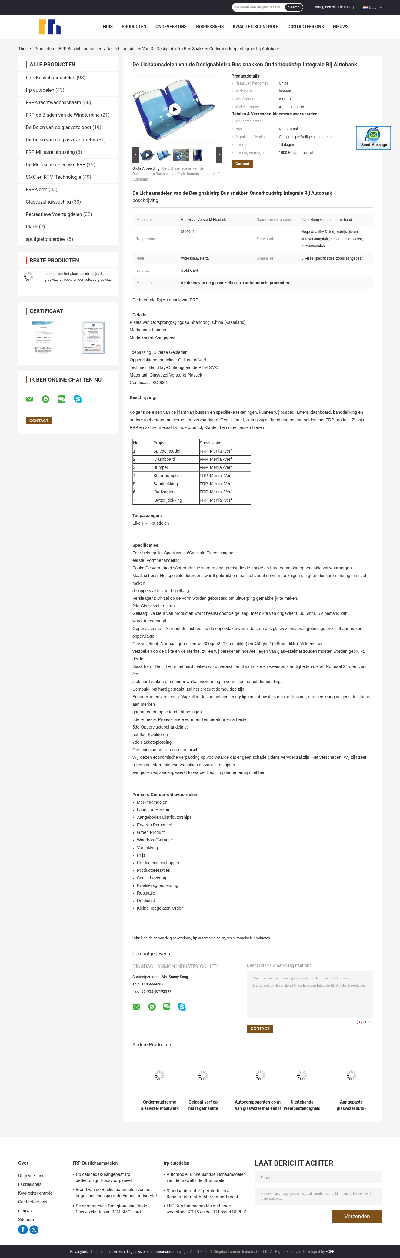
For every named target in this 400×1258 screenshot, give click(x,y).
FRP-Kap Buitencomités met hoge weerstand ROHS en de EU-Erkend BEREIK (206, 1208)
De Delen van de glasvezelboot (58, 127)
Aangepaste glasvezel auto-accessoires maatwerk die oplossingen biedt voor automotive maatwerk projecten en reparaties (351, 1105)
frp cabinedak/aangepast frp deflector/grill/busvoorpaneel (104, 1177)
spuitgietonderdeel (46, 239)
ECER (330, 1252)
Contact (242, 163)
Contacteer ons (306, 26)
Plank (32, 227)
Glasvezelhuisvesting (48, 202)
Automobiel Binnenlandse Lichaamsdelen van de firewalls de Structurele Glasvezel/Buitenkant (206, 1178)
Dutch (375, 7)
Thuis (23, 48)
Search (294, 7)
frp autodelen (40, 90)
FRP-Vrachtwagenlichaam (53, 102)
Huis (108, 26)
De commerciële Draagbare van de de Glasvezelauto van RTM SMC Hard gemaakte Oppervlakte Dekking (111, 1209)
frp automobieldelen (209, 938)
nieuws (341, 26)
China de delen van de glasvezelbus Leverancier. (133, 1252)
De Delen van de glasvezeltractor (61, 140)
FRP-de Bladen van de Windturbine (63, 115)
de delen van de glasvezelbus (167, 938)
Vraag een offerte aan (332, 7)
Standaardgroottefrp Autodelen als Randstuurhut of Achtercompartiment (202, 1193)
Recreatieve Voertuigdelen (54, 214)
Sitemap (26, 1219)
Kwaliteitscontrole (255, 26)
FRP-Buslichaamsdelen (80, 48)
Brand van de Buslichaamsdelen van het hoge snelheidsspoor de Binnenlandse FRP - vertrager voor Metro (116, 1193)
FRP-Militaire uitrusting (50, 152)
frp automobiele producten (248, 938)
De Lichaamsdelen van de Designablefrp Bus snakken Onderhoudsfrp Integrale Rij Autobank (177, 173)
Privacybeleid (81, 1252)
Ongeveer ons (170, 26)
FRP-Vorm (37, 189)
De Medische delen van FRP (55, 165)
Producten (134, 26)
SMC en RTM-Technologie (53, 177)
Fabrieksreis (210, 26)
